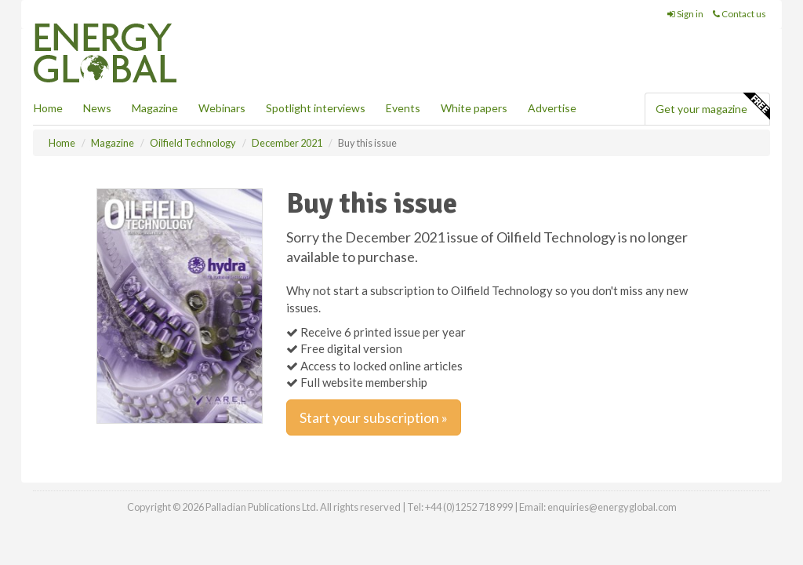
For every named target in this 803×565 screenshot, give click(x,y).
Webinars (221, 108)
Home (48, 108)
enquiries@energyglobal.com (612, 507)
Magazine (155, 108)
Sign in (685, 14)
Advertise (552, 108)
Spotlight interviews (315, 108)
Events (403, 108)
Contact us (739, 14)
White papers (474, 108)
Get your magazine (712, 106)
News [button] (97, 108)
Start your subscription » (374, 417)
